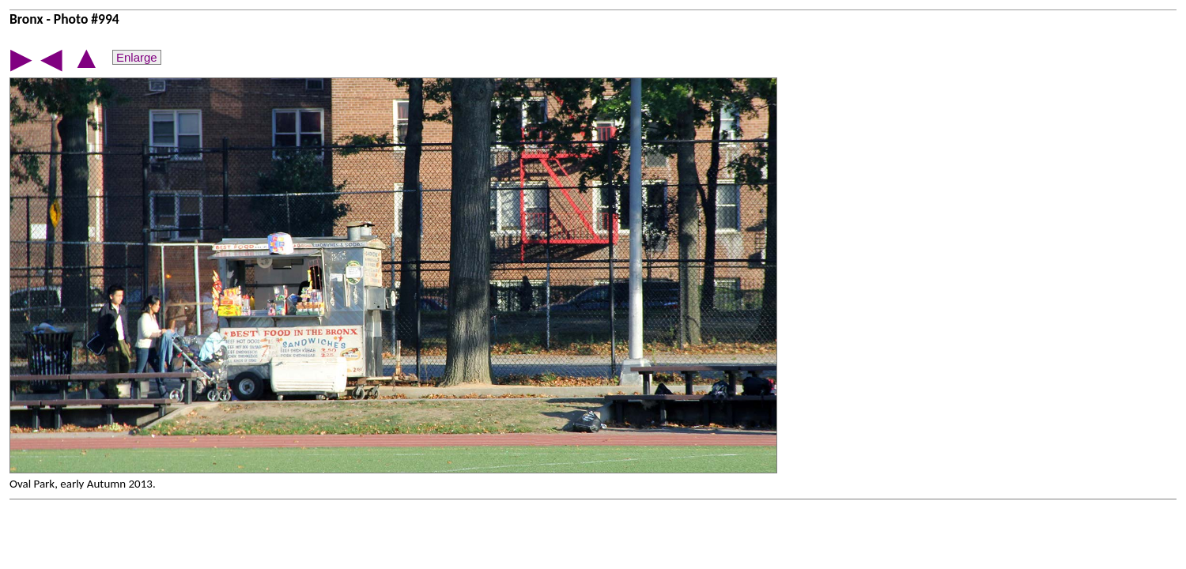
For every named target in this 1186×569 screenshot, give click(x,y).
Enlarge (136, 57)
